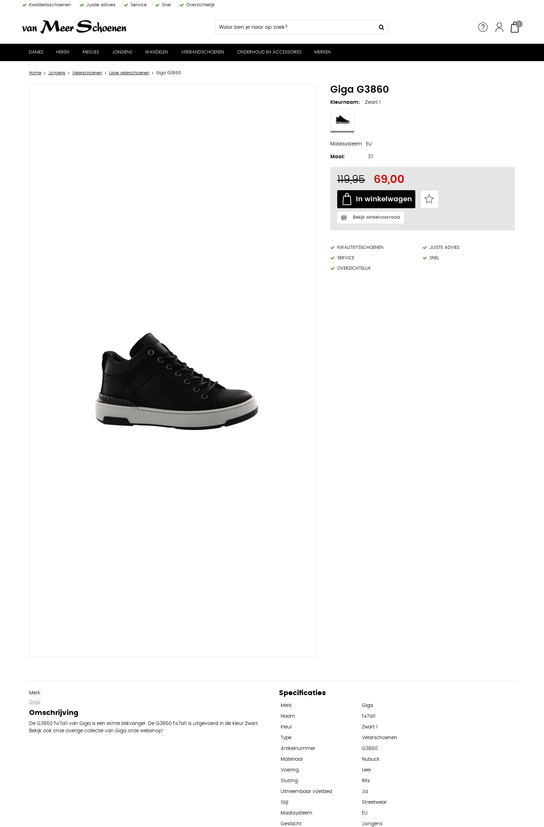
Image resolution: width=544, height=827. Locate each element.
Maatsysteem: (346, 144)
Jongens (122, 52)
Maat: (337, 156)
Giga (34, 702)
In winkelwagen (384, 199)
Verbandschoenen (202, 52)
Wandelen (156, 52)
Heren (62, 52)
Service (482, 27)
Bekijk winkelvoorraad (376, 217)
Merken (322, 52)
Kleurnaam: (345, 102)
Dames (36, 52)
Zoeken (381, 27)
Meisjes (91, 52)
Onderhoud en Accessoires (269, 52)
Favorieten (429, 199)
